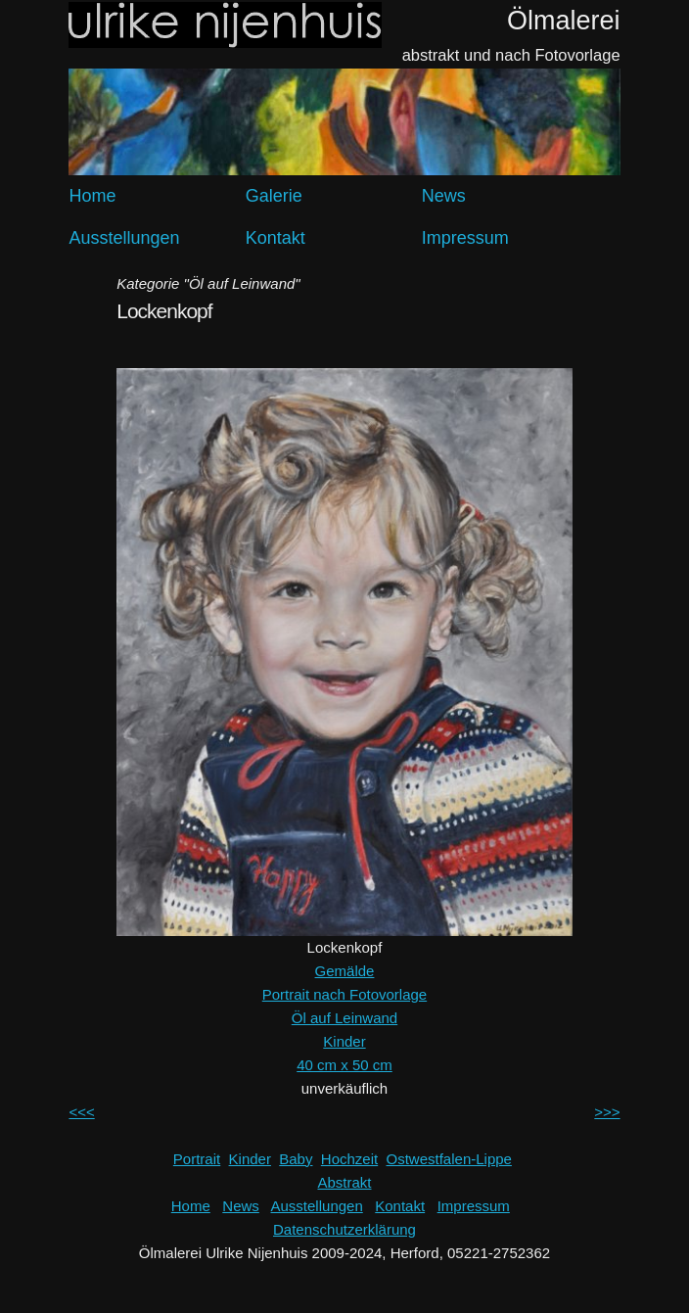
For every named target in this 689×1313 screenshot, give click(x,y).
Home (92, 196)
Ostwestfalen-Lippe (449, 1158)
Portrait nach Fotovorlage (344, 994)
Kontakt (275, 238)
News (444, 196)
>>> (607, 1111)
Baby (295, 1158)
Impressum (465, 238)
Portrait (196, 1158)
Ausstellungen (124, 238)
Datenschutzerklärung (344, 1229)
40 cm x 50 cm (344, 1064)
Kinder (344, 1041)
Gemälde (345, 970)
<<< (81, 1111)
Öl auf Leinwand (344, 1017)
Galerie (274, 196)
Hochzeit (349, 1158)
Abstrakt (344, 1182)
